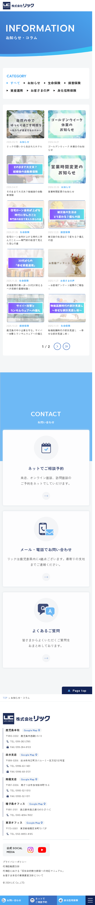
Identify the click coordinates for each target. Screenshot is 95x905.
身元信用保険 (66, 90)
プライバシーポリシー (15, 861)
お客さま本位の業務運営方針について (23, 875)
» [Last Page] (66, 346)
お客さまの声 (40, 90)
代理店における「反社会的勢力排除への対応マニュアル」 (34, 870)
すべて (15, 83)
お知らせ (33, 83)
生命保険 (54, 83)
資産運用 (16, 90)
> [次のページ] (57, 346)
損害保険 (74, 83)
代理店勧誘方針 (11, 866)
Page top (79, 690)
